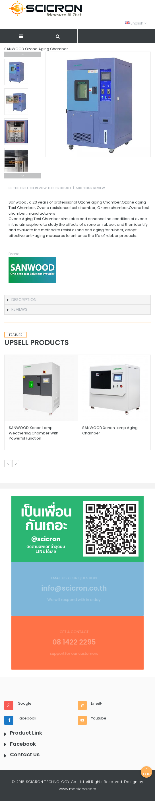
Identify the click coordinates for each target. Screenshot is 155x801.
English (135, 23)
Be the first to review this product (40, 188)
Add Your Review (90, 188)
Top (146, 772)
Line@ (96, 703)
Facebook (27, 718)
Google (25, 703)
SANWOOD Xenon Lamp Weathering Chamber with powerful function (33, 433)
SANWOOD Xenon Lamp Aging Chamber (110, 430)
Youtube (98, 718)
